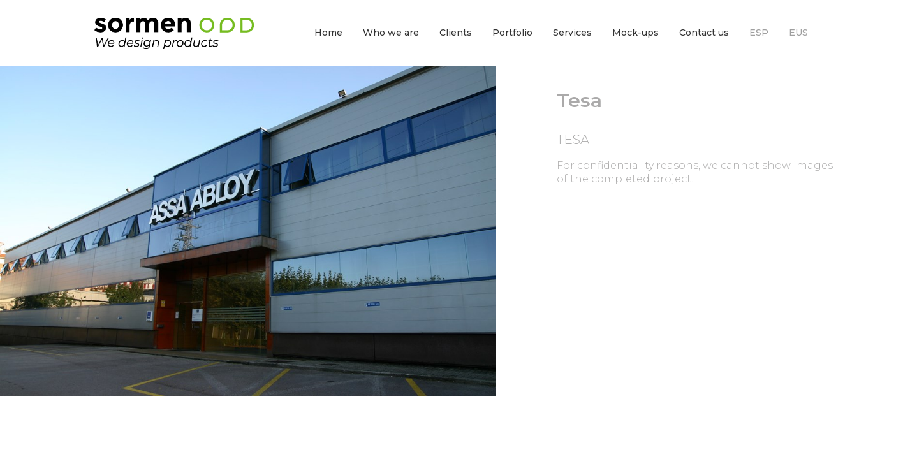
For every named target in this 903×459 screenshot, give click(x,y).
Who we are (391, 32)
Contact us (704, 32)
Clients (455, 32)
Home (328, 32)
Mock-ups (635, 32)
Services (572, 32)
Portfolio (512, 32)
